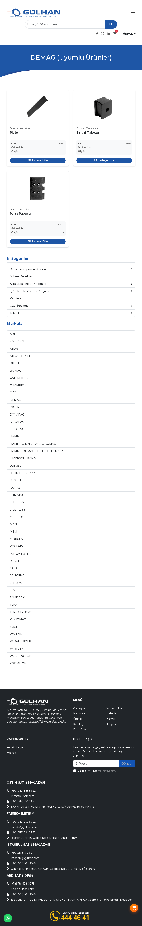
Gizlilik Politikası (87, 770)
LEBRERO (17, 502)
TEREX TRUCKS (21, 612)
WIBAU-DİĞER (20, 641)
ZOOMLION (18, 663)
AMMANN (17, 341)
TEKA (13, 604)
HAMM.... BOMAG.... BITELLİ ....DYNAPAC (37, 451)
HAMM (15, 436)
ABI (12, 334)
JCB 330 (15, 465)
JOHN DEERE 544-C (24, 473)
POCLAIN (16, 546)
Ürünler (78, 718)
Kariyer (110, 718)
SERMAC (16, 583)
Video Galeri (114, 708)
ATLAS (14, 348)
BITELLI (15, 363)
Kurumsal (79, 713)
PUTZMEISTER (20, 553)
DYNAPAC (17, 414)
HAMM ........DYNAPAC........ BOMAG (33, 444)
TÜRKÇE (128, 33)
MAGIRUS (17, 517)
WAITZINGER (19, 634)
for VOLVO (17, 429)
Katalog (78, 724)
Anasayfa (79, 708)
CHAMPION (18, 385)
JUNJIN (15, 480)
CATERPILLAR (20, 378)
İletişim (111, 724)
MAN (13, 524)
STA (12, 590)
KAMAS (15, 487)
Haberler (112, 713)
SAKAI (14, 568)
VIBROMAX (18, 619)
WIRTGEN (17, 648)
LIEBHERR (17, 509)
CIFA (13, 392)
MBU (13, 531)
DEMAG (15, 400)
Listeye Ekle (38, 160)
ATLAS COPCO (20, 356)
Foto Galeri (80, 729)
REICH (14, 561)
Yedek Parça (15, 747)
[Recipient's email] (96, 763)
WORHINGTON (21, 656)
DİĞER (14, 407)
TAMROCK (17, 597)
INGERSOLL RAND (23, 458)
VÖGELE (15, 626)
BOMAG (15, 370)
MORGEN (16, 539)
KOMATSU (17, 495)
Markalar (12, 752)
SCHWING (17, 575)
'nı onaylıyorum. (96, 770)
